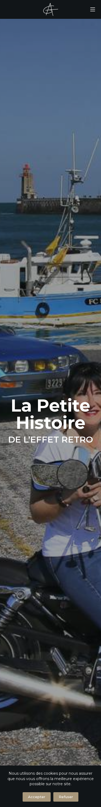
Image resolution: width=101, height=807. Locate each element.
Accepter (36, 797)
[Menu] (92, 9)
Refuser (66, 797)
